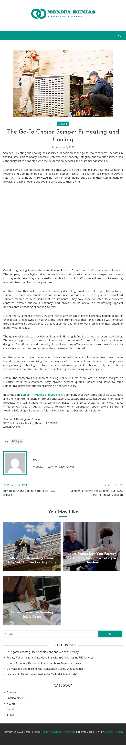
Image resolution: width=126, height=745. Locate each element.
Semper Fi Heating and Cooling (40, 395)
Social (10, 709)
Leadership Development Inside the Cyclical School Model (42, 674)
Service (63, 123)
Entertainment (15, 698)
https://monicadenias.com (59, 466)
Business (12, 692)
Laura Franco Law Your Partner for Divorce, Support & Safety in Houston (91, 558)
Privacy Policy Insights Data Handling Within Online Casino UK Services (50, 657)
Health (11, 703)
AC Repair (17, 441)
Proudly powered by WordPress (59, 731)
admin (38, 460)
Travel (10, 715)
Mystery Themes (113, 731)
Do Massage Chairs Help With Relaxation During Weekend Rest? (46, 668)
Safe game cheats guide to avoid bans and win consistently (43, 652)
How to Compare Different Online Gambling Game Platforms (44, 663)
